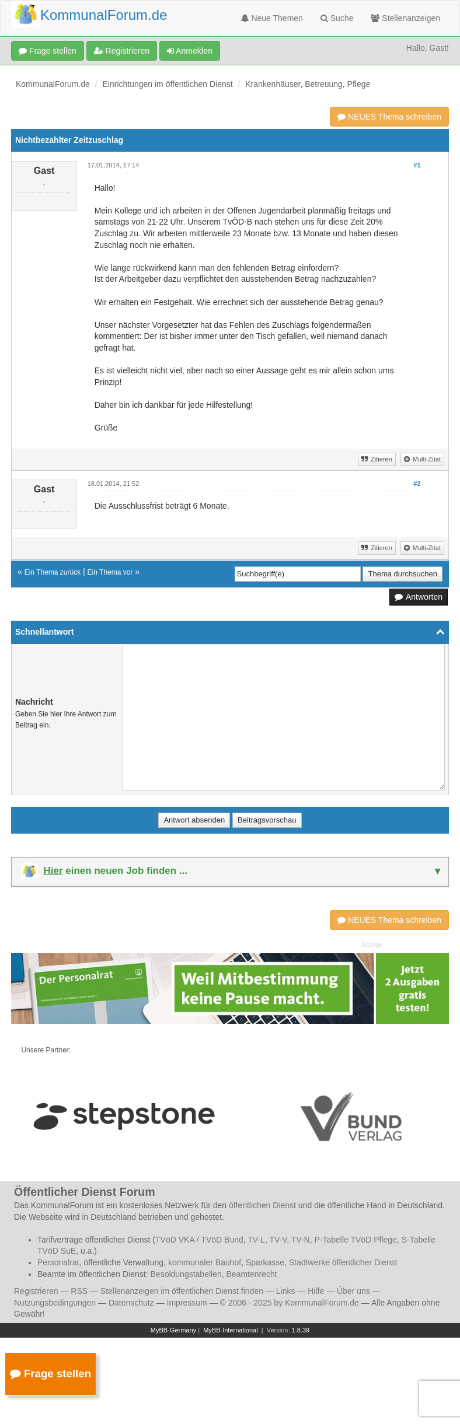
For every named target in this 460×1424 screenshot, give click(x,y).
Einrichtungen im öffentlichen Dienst (168, 84)
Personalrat (58, 1262)
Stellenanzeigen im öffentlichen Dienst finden (181, 1291)
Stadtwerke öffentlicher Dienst (343, 1262)
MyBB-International (230, 1330)
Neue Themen (272, 18)
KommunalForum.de (53, 84)
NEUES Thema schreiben (389, 116)
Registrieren (121, 50)
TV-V (278, 1239)
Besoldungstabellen (186, 1274)
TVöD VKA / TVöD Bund (199, 1239)
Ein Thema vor (110, 572)
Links (285, 1291)
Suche (337, 18)
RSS (79, 1291)
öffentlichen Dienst (262, 1205)
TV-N (300, 1239)
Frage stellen (47, 50)
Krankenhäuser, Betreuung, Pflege (307, 84)
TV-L (256, 1239)
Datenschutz (131, 1302)
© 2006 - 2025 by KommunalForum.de (289, 1302)
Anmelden (189, 50)
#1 (416, 165)
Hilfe (316, 1291)
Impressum (187, 1302)
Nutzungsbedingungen (55, 1302)
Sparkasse (265, 1262)
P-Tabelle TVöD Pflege (355, 1239)
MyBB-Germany (173, 1330)
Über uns (353, 1291)
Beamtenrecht (251, 1274)
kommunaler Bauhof (204, 1262)
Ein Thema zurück (53, 572)
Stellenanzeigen (405, 18)
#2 (416, 483)
